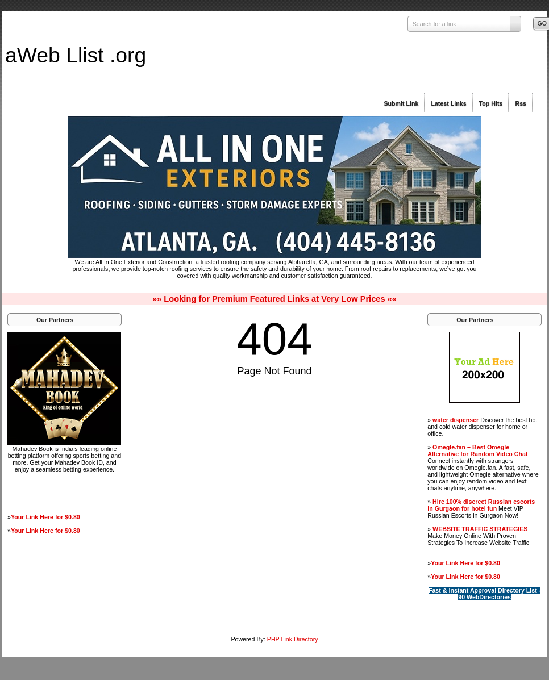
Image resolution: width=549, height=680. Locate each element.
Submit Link (401, 103)
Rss (520, 103)
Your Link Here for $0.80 (45, 517)
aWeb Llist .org (75, 55)
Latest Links (448, 103)
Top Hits (491, 103)
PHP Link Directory (292, 639)
